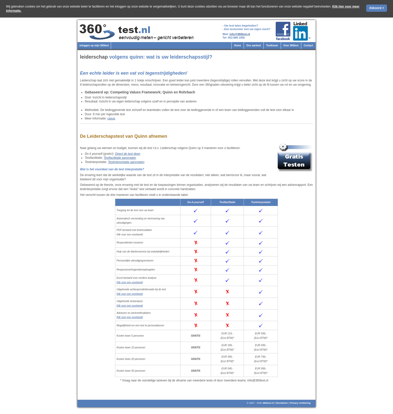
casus (111, 118)
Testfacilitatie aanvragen (120, 158)
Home (237, 45)
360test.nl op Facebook (283, 31)
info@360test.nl (240, 34)
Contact (308, 45)
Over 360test (291, 45)
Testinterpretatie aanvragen (126, 162)
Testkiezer (272, 45)
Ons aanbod (253, 45)
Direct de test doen (127, 154)
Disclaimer (282, 402)
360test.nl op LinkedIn (302, 31)
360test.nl (268, 402)
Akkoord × (376, 8)
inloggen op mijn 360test (94, 45)
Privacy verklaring (300, 402)
